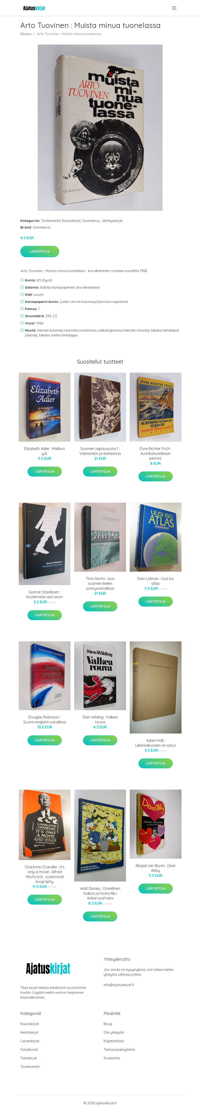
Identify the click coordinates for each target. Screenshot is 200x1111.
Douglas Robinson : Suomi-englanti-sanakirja (44, 719)
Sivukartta (112, 1058)
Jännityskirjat (112, 220)
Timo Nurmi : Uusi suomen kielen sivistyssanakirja (100, 583)
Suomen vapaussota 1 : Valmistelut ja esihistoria (100, 451)
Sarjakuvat (29, 1049)
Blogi (108, 1024)
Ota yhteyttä (114, 1032)
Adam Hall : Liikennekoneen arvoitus (155, 743)
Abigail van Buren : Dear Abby (155, 868)
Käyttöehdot (114, 1041)
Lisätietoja (40, 251)
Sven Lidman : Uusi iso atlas (155, 581)
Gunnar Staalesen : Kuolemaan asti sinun (44, 594)
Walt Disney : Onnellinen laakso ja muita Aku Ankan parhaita (100, 893)
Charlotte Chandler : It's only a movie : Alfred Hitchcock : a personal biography (45, 874)
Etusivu (25, 34)
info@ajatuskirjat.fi (119, 985)
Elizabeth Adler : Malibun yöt (44, 451)
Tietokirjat (28, 1058)
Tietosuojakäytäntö (119, 1049)
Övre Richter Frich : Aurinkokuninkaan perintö (155, 453)
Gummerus (91, 220)
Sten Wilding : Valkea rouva (100, 719)
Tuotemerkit (50, 220)
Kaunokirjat (71, 220)
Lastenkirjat (29, 1041)
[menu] (174, 8)
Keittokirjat (29, 1032)
